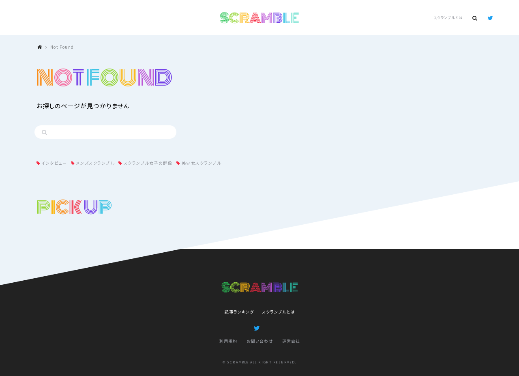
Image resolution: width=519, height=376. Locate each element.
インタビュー (54, 163)
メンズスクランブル (95, 163)
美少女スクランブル (201, 163)
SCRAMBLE (259, 18)
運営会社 (291, 341)
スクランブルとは (448, 17)
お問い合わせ (260, 341)
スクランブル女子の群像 (148, 163)
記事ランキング (239, 312)
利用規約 (228, 341)
